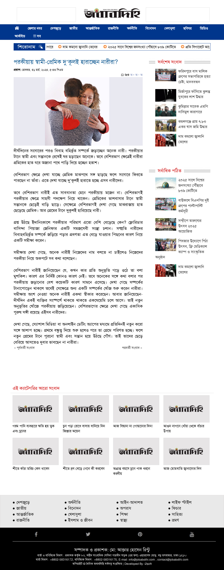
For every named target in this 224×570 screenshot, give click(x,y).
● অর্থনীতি (72, 502)
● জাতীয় (19, 508)
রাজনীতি (113, 28)
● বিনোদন (72, 508)
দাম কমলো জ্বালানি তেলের (82, 47)
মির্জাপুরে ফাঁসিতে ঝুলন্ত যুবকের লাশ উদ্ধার (194, 94)
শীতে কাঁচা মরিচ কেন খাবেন (31, 468)
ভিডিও (204, 28)
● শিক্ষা (122, 514)
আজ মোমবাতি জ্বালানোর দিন (182, 468)
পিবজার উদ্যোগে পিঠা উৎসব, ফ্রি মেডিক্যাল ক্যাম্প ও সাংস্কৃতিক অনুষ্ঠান (181, 249)
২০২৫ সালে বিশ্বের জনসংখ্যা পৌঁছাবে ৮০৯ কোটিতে (143, 47)
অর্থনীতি (132, 28)
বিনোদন (150, 28)
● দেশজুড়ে (21, 502)
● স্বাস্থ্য (121, 520)
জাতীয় (73, 28)
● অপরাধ (123, 508)
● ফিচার (174, 508)
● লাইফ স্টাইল (180, 502)
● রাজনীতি (21, 520)
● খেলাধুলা (72, 514)
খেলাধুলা (169, 28)
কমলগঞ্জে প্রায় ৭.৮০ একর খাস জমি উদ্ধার (192, 124)
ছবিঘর (187, 28)
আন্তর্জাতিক (93, 28)
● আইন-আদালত (129, 502)
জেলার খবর (35, 28)
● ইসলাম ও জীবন (78, 520)
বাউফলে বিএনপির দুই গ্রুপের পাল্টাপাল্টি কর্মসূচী (193, 206)
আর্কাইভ (20, 36)
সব (37, 36)
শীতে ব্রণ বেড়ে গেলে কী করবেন (84, 468)
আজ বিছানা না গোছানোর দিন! (133, 426)
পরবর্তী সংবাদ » (132, 348)
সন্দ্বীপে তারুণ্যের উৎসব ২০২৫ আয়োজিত (189, 226)
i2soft (148, 564)
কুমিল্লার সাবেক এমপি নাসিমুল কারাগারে (193, 109)
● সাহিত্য (175, 514)
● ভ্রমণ (173, 520)
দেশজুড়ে (55, 28)
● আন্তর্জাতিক (23, 514)
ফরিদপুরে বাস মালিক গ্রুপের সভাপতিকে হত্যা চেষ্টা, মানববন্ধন (194, 76)
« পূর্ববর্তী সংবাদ (24, 348)
